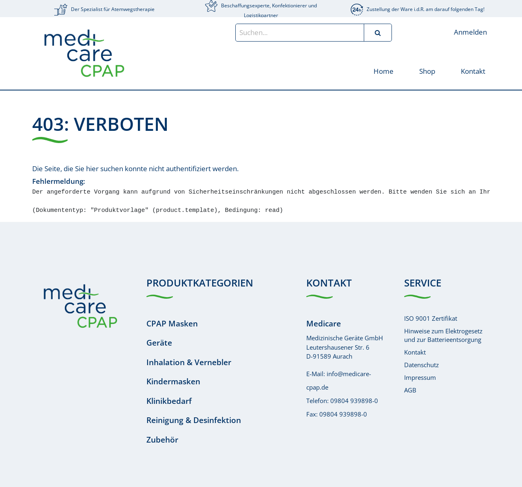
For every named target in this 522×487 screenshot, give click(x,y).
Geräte (159, 342)
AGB (410, 390)
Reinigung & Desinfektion (193, 420)
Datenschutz (421, 365)
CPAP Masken (172, 323)
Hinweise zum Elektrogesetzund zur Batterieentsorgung (443, 335)
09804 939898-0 (354, 401)
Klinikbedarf (169, 401)
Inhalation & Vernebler (188, 362)
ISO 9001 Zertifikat (430, 318)
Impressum (420, 377)
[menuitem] (383, 71)
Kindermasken (173, 381)
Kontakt (415, 352)
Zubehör (162, 439)
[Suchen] (378, 32)
